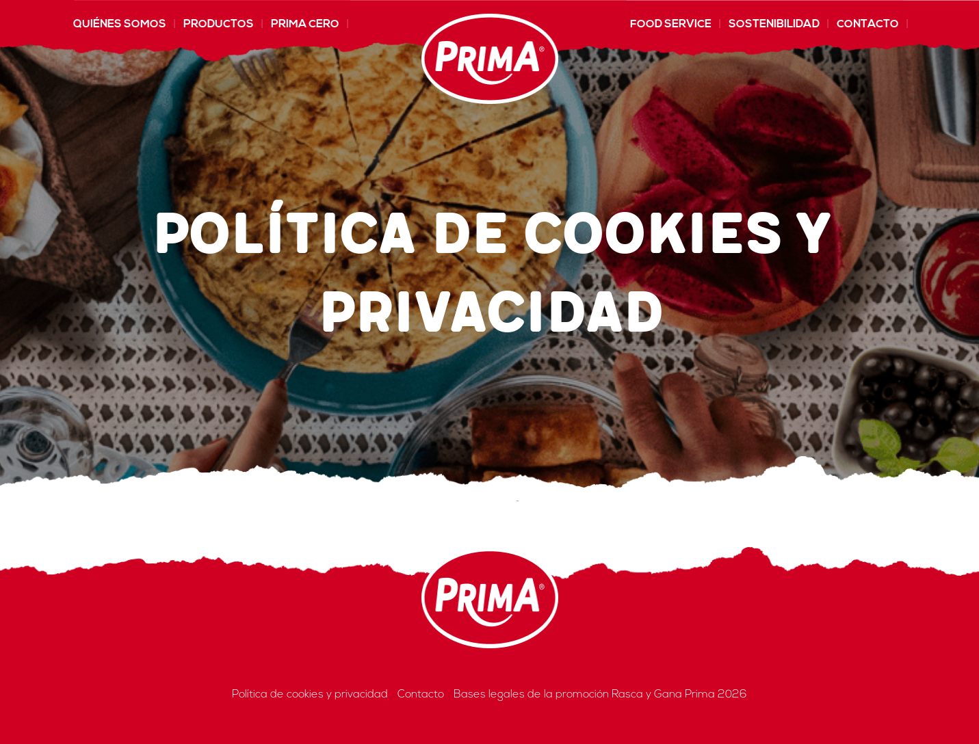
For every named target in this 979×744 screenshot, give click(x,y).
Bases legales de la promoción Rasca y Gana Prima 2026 (600, 694)
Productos (218, 24)
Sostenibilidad (774, 24)
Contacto (868, 24)
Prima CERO (305, 24)
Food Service (671, 24)
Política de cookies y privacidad (310, 694)
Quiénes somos (119, 24)
